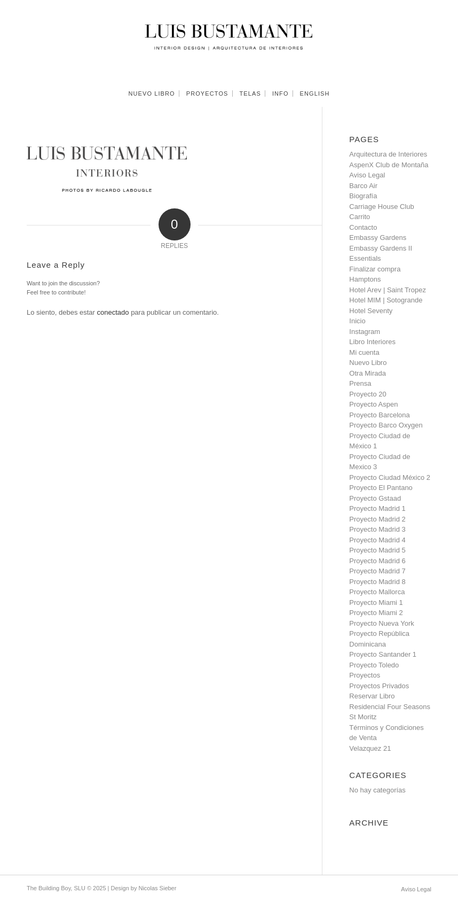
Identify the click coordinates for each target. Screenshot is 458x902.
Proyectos (364, 675)
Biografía (363, 196)
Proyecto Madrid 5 (377, 550)
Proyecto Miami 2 (375, 613)
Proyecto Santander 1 (382, 654)
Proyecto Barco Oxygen (385, 425)
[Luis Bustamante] (229, 40)
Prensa (360, 383)
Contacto (363, 227)
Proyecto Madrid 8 (377, 582)
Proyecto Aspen (373, 404)
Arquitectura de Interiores (388, 154)
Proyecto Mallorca (377, 592)
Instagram (364, 332)
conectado (113, 312)
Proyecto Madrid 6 (377, 561)
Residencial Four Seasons (389, 707)
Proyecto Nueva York (381, 623)
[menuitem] (151, 93)
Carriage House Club (381, 207)
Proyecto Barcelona (379, 415)
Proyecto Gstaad (375, 498)
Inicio (357, 321)
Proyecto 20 (367, 394)
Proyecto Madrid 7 (377, 571)
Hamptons (365, 279)
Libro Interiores (372, 342)
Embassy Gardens (377, 238)
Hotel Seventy (370, 311)
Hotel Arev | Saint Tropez (387, 290)
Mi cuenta (364, 352)
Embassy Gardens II (380, 248)
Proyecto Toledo (374, 665)
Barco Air (363, 186)
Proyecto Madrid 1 (377, 508)
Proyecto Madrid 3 (377, 529)
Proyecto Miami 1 (375, 602)
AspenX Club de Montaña (388, 165)
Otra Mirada (367, 373)
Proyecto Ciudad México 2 (389, 477)
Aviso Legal (367, 175)
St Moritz (362, 717)
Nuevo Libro (367, 363)
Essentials (365, 258)
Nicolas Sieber (157, 888)
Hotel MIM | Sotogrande (385, 300)
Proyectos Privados (379, 686)
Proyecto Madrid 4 (377, 540)
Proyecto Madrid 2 (377, 519)
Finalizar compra (374, 269)
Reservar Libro (371, 696)
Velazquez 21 (370, 748)
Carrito (359, 217)
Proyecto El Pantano (381, 488)
